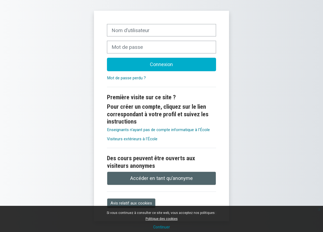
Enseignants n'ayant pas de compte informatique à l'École (158, 129)
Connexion (161, 64)
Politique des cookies (162, 219)
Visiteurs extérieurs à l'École (132, 139)
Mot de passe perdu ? (126, 78)
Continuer (161, 227)
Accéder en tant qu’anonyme (161, 178)
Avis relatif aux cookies (131, 203)
